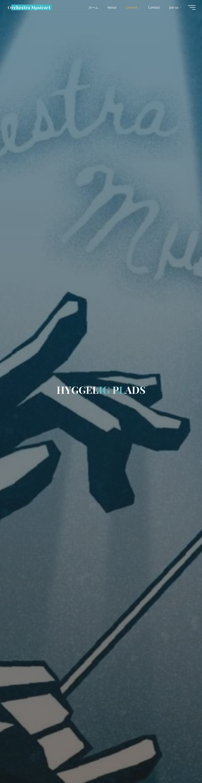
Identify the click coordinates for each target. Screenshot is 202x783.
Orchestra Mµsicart (29, 7)
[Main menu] (192, 7)
